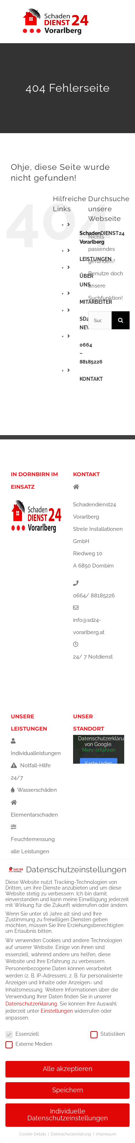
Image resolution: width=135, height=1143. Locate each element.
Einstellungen (57, 1011)
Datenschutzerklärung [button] (71, 1134)
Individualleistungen (36, 747)
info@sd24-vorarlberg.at (88, 626)
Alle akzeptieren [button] (68, 1068)
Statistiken (107, 1034)
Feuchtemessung (33, 833)
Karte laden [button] (98, 764)
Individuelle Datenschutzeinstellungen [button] (67, 1115)
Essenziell (22, 1034)
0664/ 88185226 (94, 595)
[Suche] (121, 320)
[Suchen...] (100, 320)
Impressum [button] (106, 1134)
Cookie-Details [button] (33, 1134)
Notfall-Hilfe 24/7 (31, 771)
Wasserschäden (34, 790)
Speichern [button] (67, 1090)
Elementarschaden (34, 809)
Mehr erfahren (98, 750)
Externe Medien (28, 1044)
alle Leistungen (30, 851)
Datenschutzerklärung (31, 1004)
